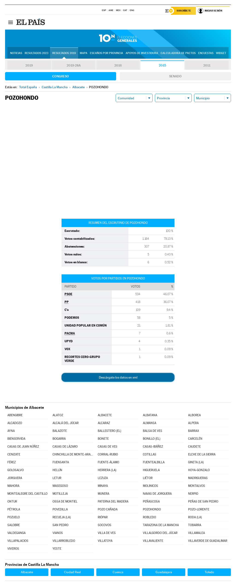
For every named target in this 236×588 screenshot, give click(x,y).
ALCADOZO (14, 423)
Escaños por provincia (106, 53)
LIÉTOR (148, 478)
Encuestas (205, 53)
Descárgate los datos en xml (118, 377)
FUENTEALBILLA (154, 462)
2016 (118, 65)
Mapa (83, 53)
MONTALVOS (196, 486)
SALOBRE (13, 525)
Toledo (209, 572)
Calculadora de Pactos (178, 53)
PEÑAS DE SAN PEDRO (203, 501)
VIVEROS (13, 549)
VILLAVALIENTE (153, 541)
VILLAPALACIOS (17, 541)
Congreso (60, 76)
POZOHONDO (152, 509)
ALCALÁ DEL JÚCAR (66, 423)
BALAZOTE (60, 431)
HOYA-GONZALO (199, 470)
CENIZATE (13, 454)
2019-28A (74, 65)
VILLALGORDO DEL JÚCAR (160, 533)
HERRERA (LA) (107, 470)
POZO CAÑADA (108, 509)
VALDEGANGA (16, 533)
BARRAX (193, 431)
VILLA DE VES (107, 533)
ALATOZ (58, 415)
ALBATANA (150, 415)
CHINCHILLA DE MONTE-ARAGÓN (73, 454)
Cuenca (118, 572)
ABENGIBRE (15, 415)
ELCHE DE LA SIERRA (201, 454)
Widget (221, 53)
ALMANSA (149, 423)
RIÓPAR (103, 517)
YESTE (57, 549)
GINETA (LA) (196, 462)
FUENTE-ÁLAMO (108, 462)
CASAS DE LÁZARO (65, 447)
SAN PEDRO (60, 525)
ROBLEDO (149, 517)
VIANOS (58, 533)
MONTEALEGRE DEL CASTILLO (27, 494)
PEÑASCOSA (151, 501)
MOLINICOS (150, 486)
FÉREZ (11, 462)
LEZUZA (103, 478)
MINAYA (103, 486)
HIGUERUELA (151, 470)
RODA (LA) (195, 517)
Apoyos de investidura (142, 53)
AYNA (11, 431)
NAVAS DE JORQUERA (157, 494)
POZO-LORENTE (198, 509)
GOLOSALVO (15, 470)
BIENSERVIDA (16, 439)
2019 (29, 65)
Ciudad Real (72, 572)
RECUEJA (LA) (62, 517)
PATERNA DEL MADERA (113, 501)
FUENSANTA (61, 462)
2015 (162, 65)
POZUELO (13, 517)
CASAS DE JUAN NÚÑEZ (23, 447)
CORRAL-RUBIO (108, 454)
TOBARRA (194, 525)
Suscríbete (184, 10)
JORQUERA (14, 478)
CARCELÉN (195, 439)
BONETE (103, 439)
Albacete (27, 572)
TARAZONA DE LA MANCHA (161, 525)
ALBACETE (105, 415)
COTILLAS (149, 454)
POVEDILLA (60, 509)
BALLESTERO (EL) (109, 431)
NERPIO (193, 494)
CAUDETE (194, 447)
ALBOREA (194, 415)
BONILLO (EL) (151, 439)
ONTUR (12, 501)
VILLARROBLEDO (64, 541)
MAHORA (13, 486)
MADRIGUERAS (198, 478)
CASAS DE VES (107, 447)
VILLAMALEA (196, 533)
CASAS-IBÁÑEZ (153, 447)
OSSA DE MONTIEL (65, 501)
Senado (175, 76)
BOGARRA (59, 439)
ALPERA (193, 423)
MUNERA (103, 494)
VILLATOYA (105, 541)
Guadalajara (164, 572)
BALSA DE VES (152, 431)
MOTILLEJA (60, 494)
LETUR (57, 478)
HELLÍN (57, 470)
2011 (206, 65)
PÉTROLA (13, 509)
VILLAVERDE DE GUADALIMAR (207, 541)
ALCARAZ (104, 423)
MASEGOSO (60, 486)
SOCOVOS (104, 525)
